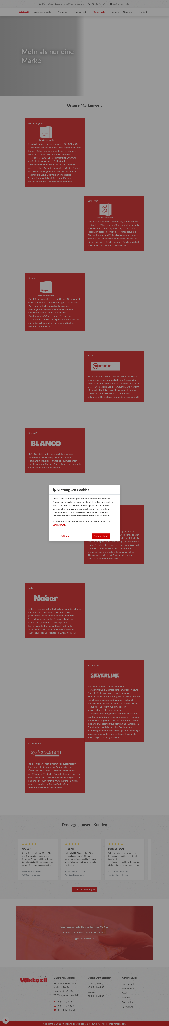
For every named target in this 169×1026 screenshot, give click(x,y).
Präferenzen (68, 536)
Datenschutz (59, 524)
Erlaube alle (101, 536)
